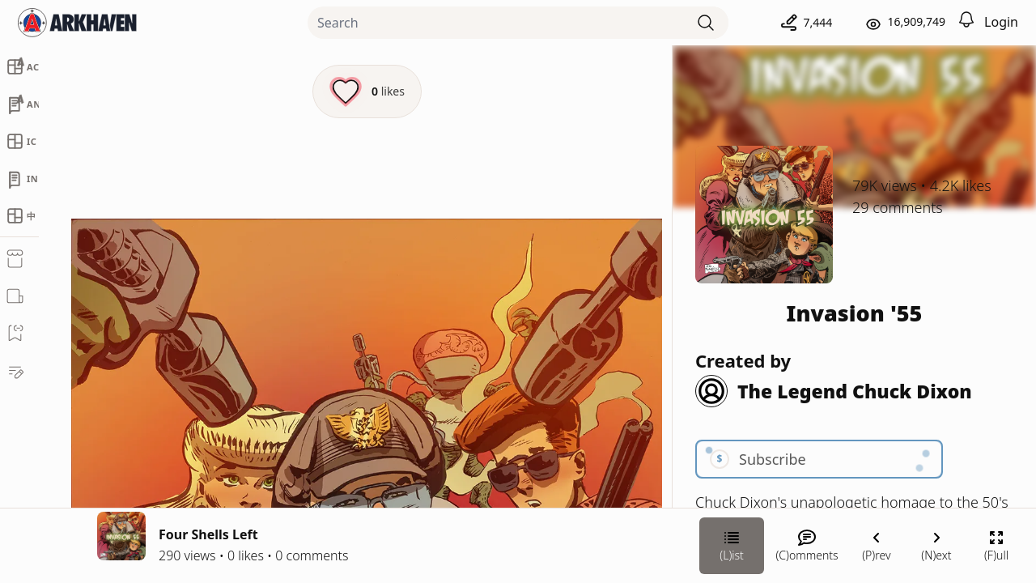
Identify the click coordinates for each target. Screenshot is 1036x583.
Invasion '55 (855, 313)
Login (1001, 22)
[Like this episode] (367, 91)
